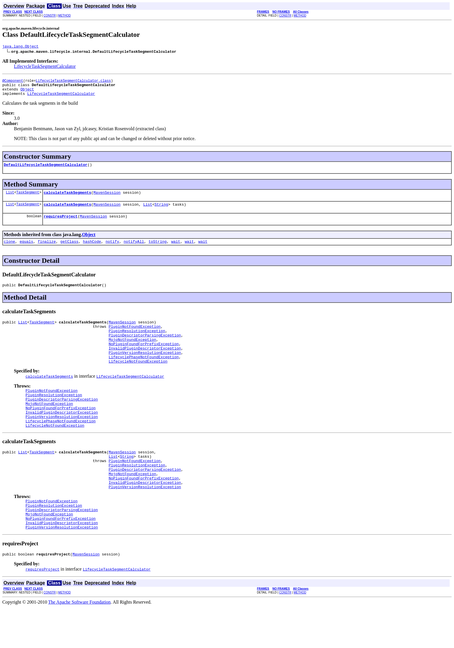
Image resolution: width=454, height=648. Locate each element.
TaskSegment (27, 198)
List (10, 198)
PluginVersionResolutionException (145, 369)
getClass (69, 250)
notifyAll (134, 250)
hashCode (92, 250)
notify (112, 250)
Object (27, 92)
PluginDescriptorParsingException (145, 348)
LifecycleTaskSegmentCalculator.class (73, 82)
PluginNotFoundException (135, 337)
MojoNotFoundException (132, 353)
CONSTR (49, 15)
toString (157, 250)
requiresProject (61, 224)
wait (175, 250)
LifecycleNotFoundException (138, 379)
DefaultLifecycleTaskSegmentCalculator (46, 169)
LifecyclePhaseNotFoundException (144, 374)
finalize (47, 250)
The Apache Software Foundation (79, 642)
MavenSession (107, 198)
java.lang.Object (20, 47)
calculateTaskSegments (67, 198)
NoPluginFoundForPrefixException (144, 358)
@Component (12, 82)
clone (9, 250)
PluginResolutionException (137, 342)
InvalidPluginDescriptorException (145, 363)
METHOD (64, 15)
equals (26, 250)
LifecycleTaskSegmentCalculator (45, 67)
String (161, 211)
